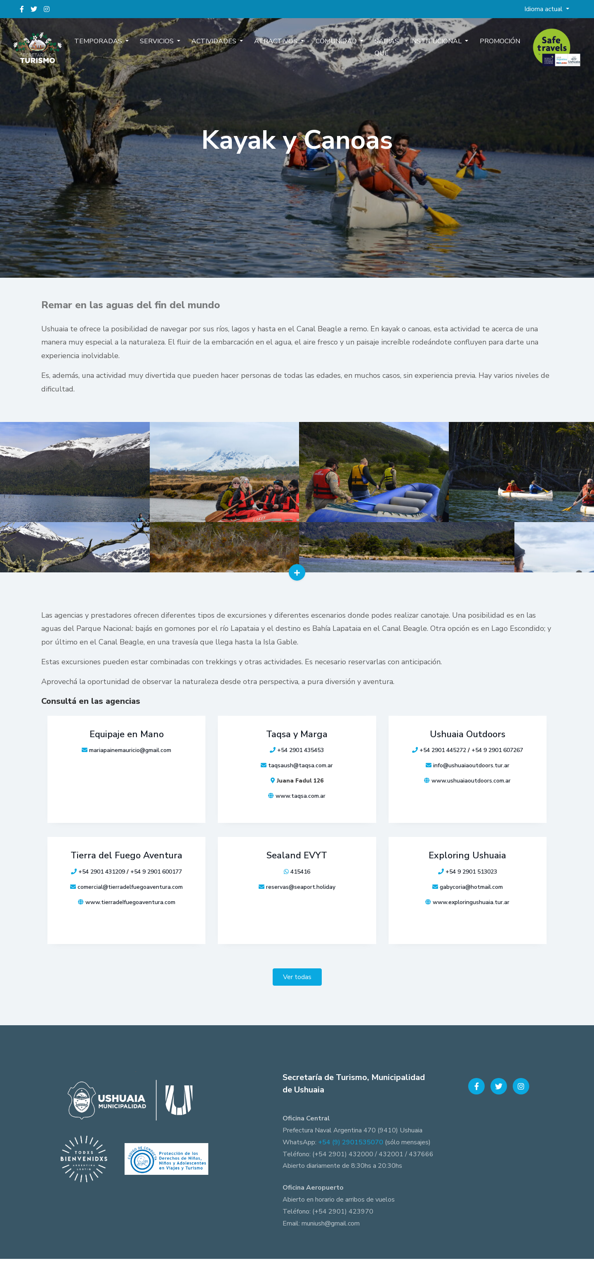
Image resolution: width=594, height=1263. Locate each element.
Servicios (168, 48)
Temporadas (114, 48)
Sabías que (379, 54)
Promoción (484, 48)
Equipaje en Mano (127, 742)
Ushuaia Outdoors (467, 742)
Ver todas (297, 981)
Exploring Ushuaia (467, 861)
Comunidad (334, 48)
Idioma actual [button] (544, 9)
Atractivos (278, 48)
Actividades (221, 48)
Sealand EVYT (296, 861)
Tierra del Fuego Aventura (126, 861)
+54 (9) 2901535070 (350, 1146)
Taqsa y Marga (297, 742)
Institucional (426, 48)
